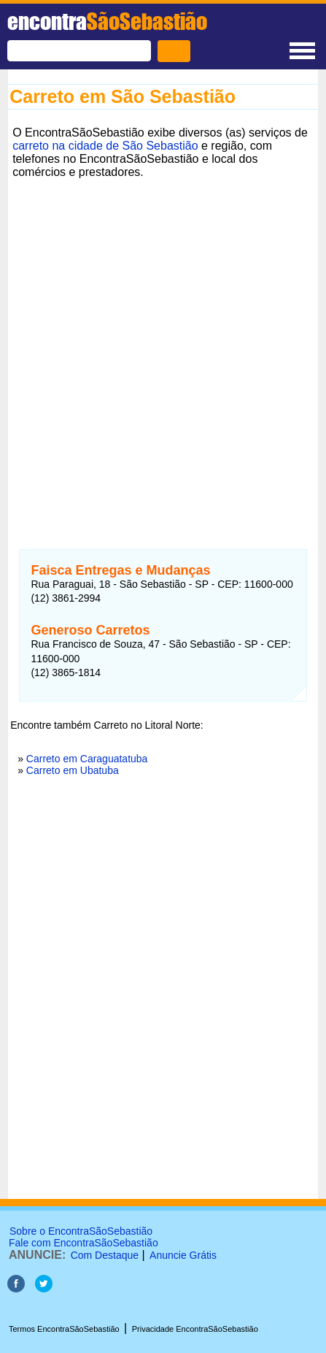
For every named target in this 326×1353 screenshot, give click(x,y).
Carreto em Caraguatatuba (87, 758)
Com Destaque (105, 1255)
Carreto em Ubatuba (72, 770)
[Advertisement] (163, 346)
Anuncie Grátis (183, 1255)
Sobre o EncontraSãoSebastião (80, 1231)
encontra (107, 21)
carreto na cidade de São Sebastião (105, 145)
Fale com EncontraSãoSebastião (83, 1243)
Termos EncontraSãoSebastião (64, 1329)
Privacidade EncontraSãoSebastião (195, 1329)
